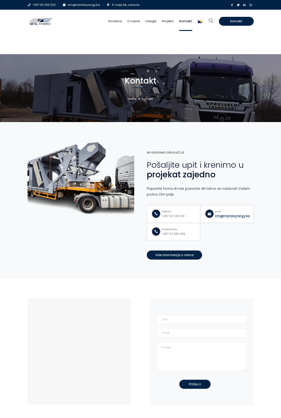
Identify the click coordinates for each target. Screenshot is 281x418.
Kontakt (236, 21)
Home (132, 99)
